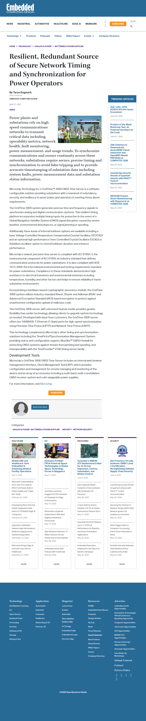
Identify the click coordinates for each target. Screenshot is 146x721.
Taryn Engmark (22, 92)
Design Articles (94, 618)
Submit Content (123, 660)
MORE (24, 564)
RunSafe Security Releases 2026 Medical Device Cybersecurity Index (122, 549)
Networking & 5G (43, 622)
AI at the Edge (68, 639)
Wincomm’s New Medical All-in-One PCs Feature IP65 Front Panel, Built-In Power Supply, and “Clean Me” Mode (22, 488)
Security (12, 627)
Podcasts (45, 36)
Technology (24, 46)
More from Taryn (40, 407)
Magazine (67, 601)
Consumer (40, 614)
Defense (41, 627)
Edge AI (76, 24)
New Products (94, 639)
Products (31, 36)
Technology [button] (14, 36)
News (90, 627)
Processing (14, 622)
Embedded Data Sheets (98, 610)
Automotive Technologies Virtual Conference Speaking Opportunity (125, 615)
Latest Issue (67, 606)
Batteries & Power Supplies (69, 46)
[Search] (133, 21)
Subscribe (118, 24)
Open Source (15, 614)
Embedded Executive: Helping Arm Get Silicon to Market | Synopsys (88, 549)
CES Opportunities (122, 631)
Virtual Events (94, 644)
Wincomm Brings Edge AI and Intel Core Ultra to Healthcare (22, 549)
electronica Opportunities (125, 627)
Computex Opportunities (124, 622)
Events (91, 652)
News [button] (10, 24)
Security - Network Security (77, 430)
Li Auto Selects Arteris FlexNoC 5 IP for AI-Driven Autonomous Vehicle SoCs (88, 508)
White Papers (73, 36)
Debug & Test (15, 639)
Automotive (42, 24)
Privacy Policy (122, 670)
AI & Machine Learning (18, 606)
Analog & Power (43, 46)
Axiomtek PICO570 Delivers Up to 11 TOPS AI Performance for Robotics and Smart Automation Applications (89, 528)
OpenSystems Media (76, 692)
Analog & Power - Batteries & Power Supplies (36, 430)
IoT (10, 610)
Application (42, 601)
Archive (65, 610)
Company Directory (109, 36)
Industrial (23, 24)
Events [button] (89, 36)
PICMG (91, 606)
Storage (12, 635)
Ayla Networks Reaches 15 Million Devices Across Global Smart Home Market (56, 535)
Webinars (91, 24)
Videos (58, 36)
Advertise (119, 601)
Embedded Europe (70, 635)
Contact (118, 665)
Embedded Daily (69, 631)
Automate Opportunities (124, 649)
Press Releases (94, 631)
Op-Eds (91, 622)
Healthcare (61, 24)
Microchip (46, 384)
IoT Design (66, 626)
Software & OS (15, 631)
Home (12, 46)
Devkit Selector (95, 635)
